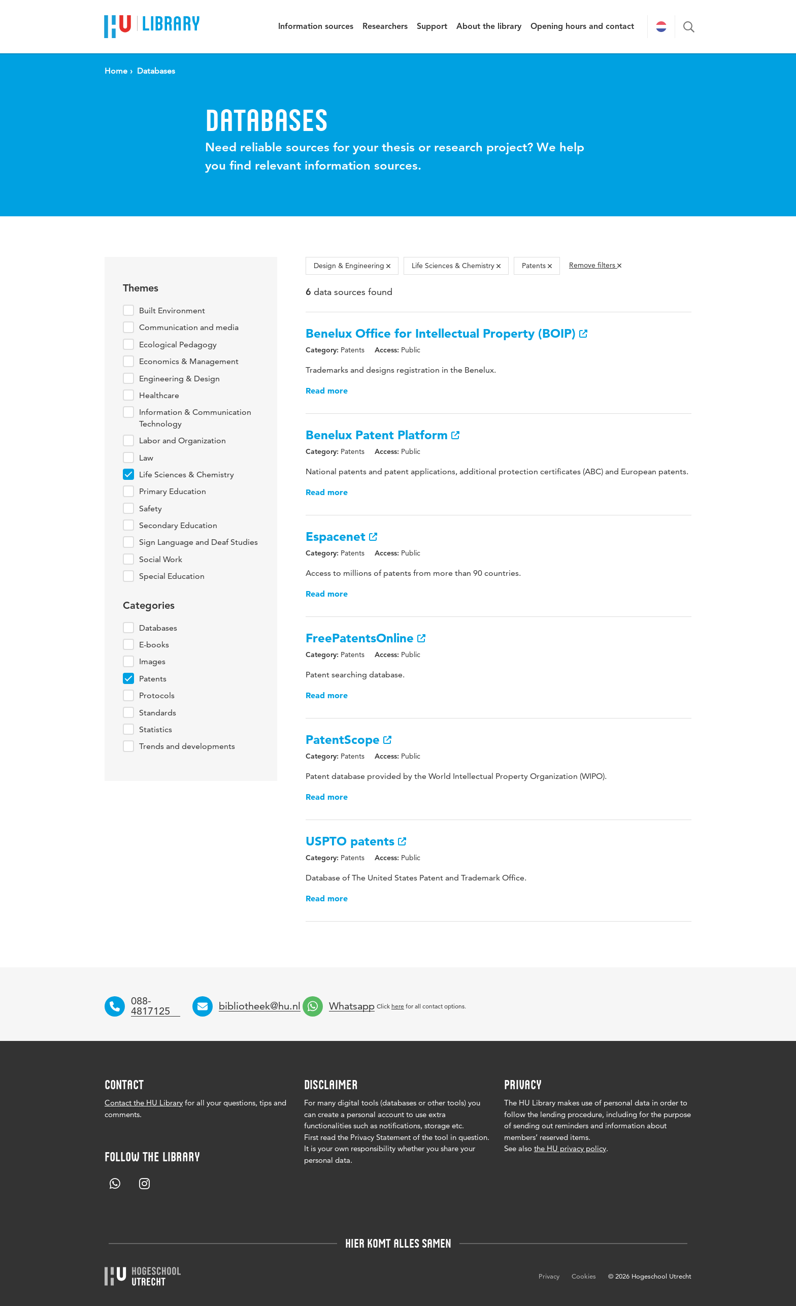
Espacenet (341, 536)
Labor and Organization (182, 440)
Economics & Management (189, 361)
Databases (158, 628)
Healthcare (159, 395)
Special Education (172, 576)
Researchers (385, 27)
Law (146, 458)
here (397, 1006)
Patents (153, 678)
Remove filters (595, 265)
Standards (157, 712)
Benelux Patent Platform (382, 435)
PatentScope (348, 739)
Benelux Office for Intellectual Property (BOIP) (446, 333)
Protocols (157, 695)
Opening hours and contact (582, 27)
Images (152, 661)
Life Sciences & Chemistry (186, 474)
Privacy (549, 1276)
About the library (488, 27)
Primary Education (172, 491)
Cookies (584, 1276)
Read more (327, 390)
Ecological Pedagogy (178, 344)
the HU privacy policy (570, 1148)
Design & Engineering (352, 265)
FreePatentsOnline (365, 638)
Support (432, 27)
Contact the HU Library (144, 1102)
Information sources (315, 27)
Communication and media (189, 327)
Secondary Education (178, 525)
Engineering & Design (179, 378)
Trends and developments (187, 746)
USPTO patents (356, 841)
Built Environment (172, 310)
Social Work (160, 559)
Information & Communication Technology (195, 417)
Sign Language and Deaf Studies (198, 542)
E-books (154, 644)
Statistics (155, 729)
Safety (150, 508)
